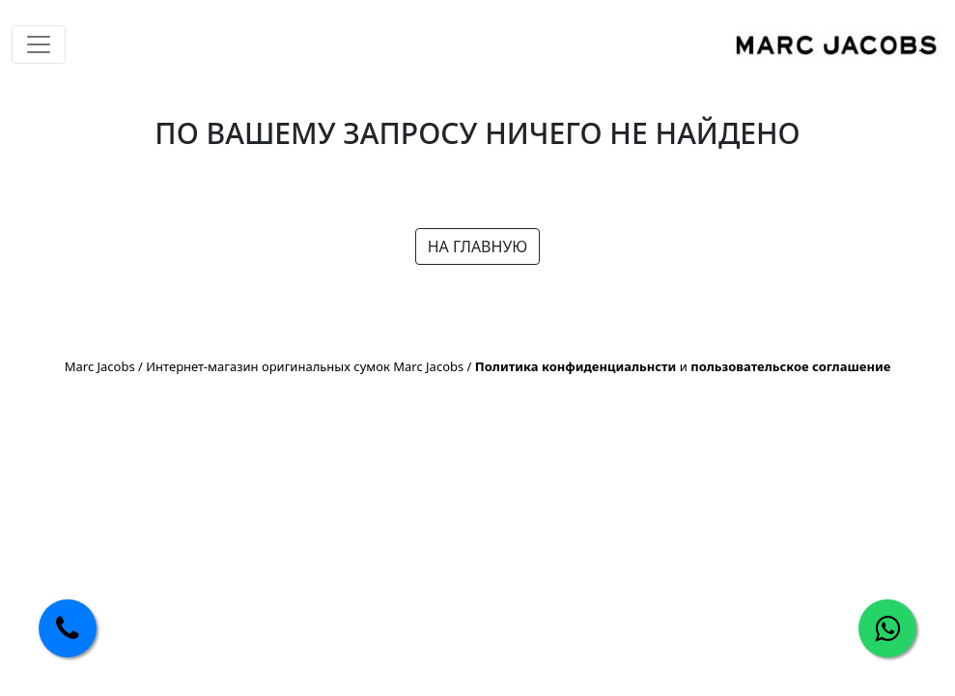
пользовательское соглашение (790, 366)
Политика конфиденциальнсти (576, 366)
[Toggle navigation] (39, 44)
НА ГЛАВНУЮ (478, 246)
